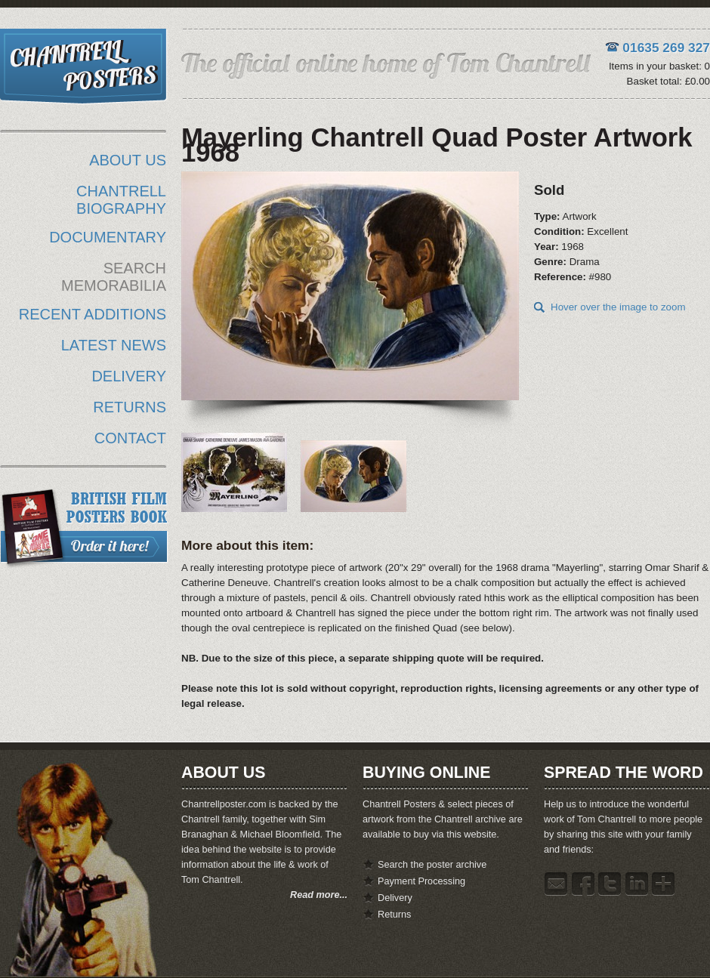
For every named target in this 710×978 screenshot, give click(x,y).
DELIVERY (128, 376)
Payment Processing (421, 881)
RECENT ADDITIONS (92, 314)
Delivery (395, 898)
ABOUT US (127, 160)
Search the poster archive (432, 864)
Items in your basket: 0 (659, 66)
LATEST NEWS (113, 345)
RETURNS (129, 407)
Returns (394, 914)
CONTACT (130, 438)
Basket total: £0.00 (668, 81)
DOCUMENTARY (107, 237)
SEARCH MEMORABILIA (113, 277)
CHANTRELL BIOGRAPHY (121, 200)
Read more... (318, 895)
